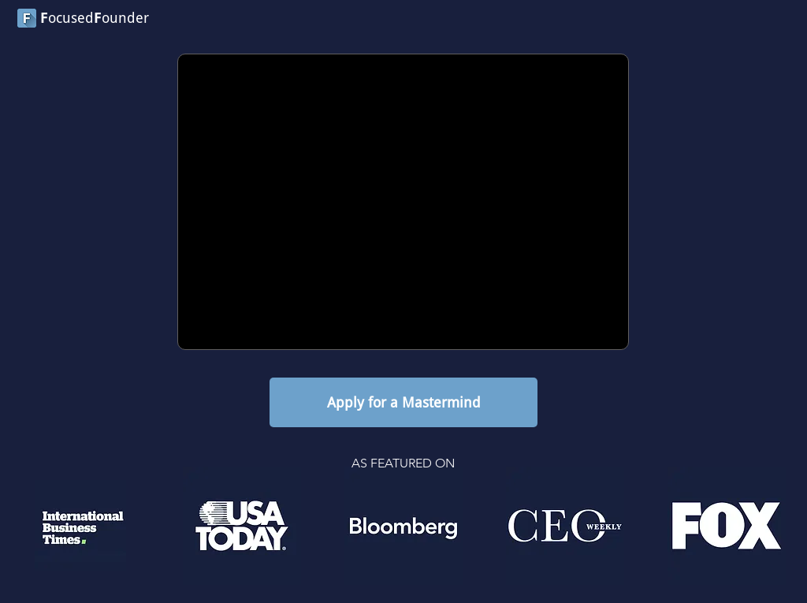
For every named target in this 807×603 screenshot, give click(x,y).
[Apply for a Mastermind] (403, 402)
